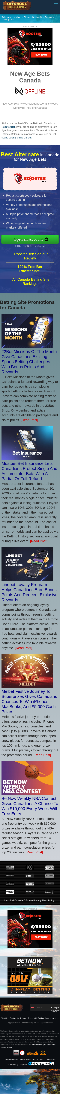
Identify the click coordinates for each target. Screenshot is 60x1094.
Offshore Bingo (37, 1059)
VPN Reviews (49, 1059)
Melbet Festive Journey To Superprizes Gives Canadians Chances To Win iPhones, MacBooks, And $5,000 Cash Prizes (29, 701)
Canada (7, 17)
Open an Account (33, 239)
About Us (4, 1018)
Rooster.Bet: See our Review (31, 260)
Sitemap (55, 1018)
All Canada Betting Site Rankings (31, 286)
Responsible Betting (36, 1018)
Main (18, 17)
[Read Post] (29, 420)
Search (48, 1018)
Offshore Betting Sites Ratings (38, 17)
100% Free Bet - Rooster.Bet (34, 245)
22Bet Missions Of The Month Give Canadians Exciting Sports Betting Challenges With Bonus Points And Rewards (29, 361)
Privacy (23, 1018)
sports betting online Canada (17, 137)
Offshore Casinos (11, 1059)
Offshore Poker (25, 1059)
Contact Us (14, 1018)
